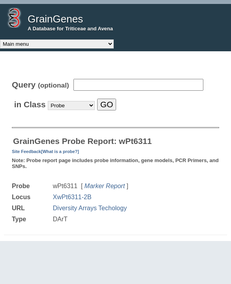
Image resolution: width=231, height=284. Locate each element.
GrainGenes (55, 19)
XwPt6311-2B (72, 197)
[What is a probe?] (60, 151)
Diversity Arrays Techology (90, 208)
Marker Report (105, 186)
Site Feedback (26, 151)
